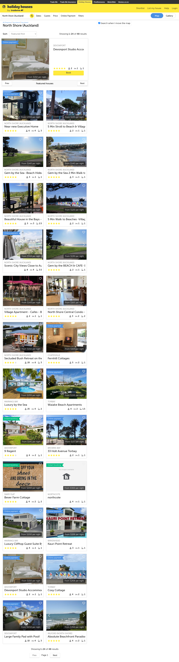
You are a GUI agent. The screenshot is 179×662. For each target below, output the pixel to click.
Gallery (169, 16)
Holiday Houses (84, 2)
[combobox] (18, 16)
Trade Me (53, 2)
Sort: (5, 34)
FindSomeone (99, 2)
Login (174, 8)
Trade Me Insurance (68, 2)
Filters (81, 16)
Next (82, 83)
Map (157, 16)
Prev (7, 83)
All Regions (7, 22)
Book (68, 73)
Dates (38, 16)
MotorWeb (112, 2)
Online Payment (68, 16)
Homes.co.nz (123, 2)
